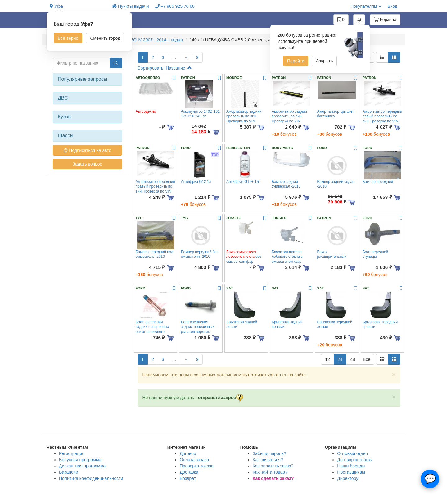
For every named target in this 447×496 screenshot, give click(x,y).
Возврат (188, 478)
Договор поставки (355, 459)
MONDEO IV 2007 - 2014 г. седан (150, 39)
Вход (392, 6)
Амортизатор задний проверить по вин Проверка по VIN (244, 116)
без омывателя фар (243, 257)
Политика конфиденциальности (91, 478)
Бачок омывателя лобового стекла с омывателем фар (287, 257)
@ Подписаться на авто (87, 150)
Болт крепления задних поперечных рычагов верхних (197, 327)
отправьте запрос (220, 397)
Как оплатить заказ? (273, 465)
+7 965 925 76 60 (175, 6)
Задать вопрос (87, 164)
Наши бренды (351, 465)
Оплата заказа (194, 459)
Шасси (65, 135)
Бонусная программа (80, 459)
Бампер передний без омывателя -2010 (199, 254)
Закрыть (324, 60)
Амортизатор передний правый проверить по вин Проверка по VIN (155, 186)
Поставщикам (351, 472)
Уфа (56, 6)
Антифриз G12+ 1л (242, 182)
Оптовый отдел (352, 453)
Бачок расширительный (331, 254)
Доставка (189, 472)
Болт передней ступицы (375, 254)
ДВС (63, 98)
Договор (188, 453)
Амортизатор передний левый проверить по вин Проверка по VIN (382, 116)
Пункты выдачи (130, 6)
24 (340, 359)
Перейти (295, 60)
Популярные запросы (82, 79)
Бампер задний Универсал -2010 (286, 184)
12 (327, 359)
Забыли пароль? (269, 453)
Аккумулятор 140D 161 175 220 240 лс (200, 113)
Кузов (64, 116)
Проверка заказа (197, 465)
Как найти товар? (270, 472)
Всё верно (68, 38)
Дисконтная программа (82, 465)
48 (352, 359)
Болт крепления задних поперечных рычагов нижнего (152, 327)
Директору (347, 478)
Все (366, 359)
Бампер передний (378, 182)
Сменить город (105, 38)
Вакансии (68, 472)
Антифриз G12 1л (196, 182)
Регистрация (71, 453)
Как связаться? (268, 459)
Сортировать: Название (165, 68)
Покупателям (365, 6)
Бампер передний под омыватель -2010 (154, 254)
